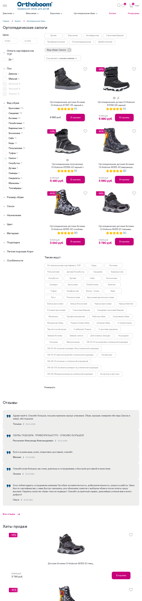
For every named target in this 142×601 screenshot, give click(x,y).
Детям (53, 36)
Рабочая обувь (99, 317)
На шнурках (123, 336)
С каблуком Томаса (82, 329)
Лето (53, 297)
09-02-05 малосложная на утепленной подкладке (70, 374)
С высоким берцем (114, 36)
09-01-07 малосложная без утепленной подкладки (70, 355)
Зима (112, 291)
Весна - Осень (92, 291)
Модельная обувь (55, 323)
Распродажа (133, 13)
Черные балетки (126, 304)
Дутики (73, 278)
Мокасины (53, 317)
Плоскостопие (73, 297)
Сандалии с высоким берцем (110, 310)
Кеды (94, 265)
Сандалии (97, 272)
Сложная (53, 342)
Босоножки (111, 278)
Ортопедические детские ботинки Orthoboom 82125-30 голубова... (67, 227)
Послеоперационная (81, 42)
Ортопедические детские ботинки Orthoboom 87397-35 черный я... (67, 103)
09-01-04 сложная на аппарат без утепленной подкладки (73, 348)
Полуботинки (92, 285)
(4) (124, 233)
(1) (75, 109)
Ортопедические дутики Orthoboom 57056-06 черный (116, 103)
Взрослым (55, 13)
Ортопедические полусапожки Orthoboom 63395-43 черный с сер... (67, 166)
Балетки (111, 285)
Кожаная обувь (103, 323)
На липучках (107, 355)
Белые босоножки (78, 304)
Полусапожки (53, 272)
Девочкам (7, 13)
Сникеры (53, 285)
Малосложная (73, 342)
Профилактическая (56, 42)
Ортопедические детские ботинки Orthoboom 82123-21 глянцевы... (116, 227)
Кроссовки (73, 285)
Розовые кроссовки (56, 310)
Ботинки (113, 265)
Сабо (92, 278)
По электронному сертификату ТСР (64, 265)
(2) (124, 171)
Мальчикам (31, 13)
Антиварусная (92, 36)
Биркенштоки (117, 272)
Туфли (53, 291)
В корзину (75, 117)
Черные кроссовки (102, 304)
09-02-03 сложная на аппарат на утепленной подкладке (72, 368)
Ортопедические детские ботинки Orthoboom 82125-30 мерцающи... (116, 165)
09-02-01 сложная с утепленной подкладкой (67, 361)
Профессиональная (76, 317)
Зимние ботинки (54, 336)
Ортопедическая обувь (84, 13)
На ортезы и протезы (109, 374)
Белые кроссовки (55, 304)
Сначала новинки (66, 58)
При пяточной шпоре (56, 329)
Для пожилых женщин (100, 336)
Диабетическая (105, 42)
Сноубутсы (53, 278)
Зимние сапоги (76, 336)
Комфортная (73, 291)
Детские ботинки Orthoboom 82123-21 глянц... (71, 563)
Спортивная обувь (121, 317)
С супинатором (124, 323)
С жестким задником (108, 329)
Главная (6, 21)
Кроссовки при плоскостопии (100, 297)
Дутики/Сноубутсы (75, 272)
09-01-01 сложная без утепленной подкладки (107, 342)
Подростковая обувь (80, 323)
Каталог (112, 13)
